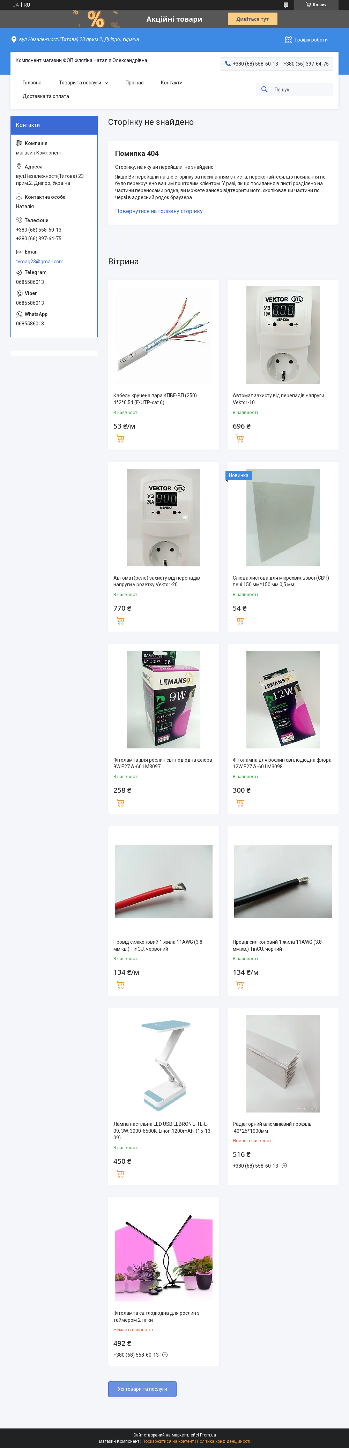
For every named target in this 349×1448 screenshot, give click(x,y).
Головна (32, 82)
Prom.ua (208, 1435)
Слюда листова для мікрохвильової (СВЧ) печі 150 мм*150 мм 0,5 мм (281, 581)
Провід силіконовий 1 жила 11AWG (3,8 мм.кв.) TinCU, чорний (277, 945)
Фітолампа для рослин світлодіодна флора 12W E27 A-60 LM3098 (282, 763)
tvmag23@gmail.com (40, 261)
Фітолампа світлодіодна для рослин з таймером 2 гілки (156, 1316)
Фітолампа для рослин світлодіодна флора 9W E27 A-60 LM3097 (162, 763)
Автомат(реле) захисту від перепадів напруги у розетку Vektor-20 (156, 581)
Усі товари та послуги (142, 1389)
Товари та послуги (80, 82)
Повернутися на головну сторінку (159, 211)
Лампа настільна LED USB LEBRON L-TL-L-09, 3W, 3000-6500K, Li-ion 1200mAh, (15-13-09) (162, 1130)
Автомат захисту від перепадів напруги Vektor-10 (278, 399)
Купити (120, 437)
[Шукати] (264, 89)
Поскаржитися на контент (168, 1441)
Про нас (134, 82)
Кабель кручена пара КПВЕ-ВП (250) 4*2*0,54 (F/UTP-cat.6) (155, 399)
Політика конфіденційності (223, 1441)
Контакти (172, 82)
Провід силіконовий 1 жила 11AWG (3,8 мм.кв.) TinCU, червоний (157, 945)
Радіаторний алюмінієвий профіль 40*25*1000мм (272, 1127)
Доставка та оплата (46, 96)
